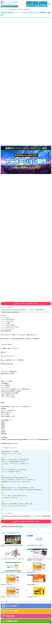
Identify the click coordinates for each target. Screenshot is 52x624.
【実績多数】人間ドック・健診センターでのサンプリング (10, 596)
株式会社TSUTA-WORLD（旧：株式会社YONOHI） (10, 312)
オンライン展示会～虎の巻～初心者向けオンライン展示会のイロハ (12, 558)
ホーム (2, 9)
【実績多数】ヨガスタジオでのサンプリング (8, 584)
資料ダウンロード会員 (32, 5)
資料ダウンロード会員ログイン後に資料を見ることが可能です (27, 303)
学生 (6, 9)
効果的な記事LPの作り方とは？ (32, 596)
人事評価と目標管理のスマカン (32, 584)
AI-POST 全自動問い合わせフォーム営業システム (35, 545)
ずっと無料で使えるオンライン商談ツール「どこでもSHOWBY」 (11, 572)
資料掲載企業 (43, 5)
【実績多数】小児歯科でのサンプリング (33, 572)
